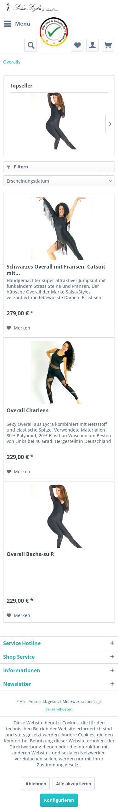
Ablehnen (35, 784)
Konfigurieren (59, 800)
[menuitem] (16, 23)
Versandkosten (59, 709)
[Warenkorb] (108, 45)
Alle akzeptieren (73, 784)
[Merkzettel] (77, 45)
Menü (17, 23)
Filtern (17, 167)
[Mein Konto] (92, 45)
